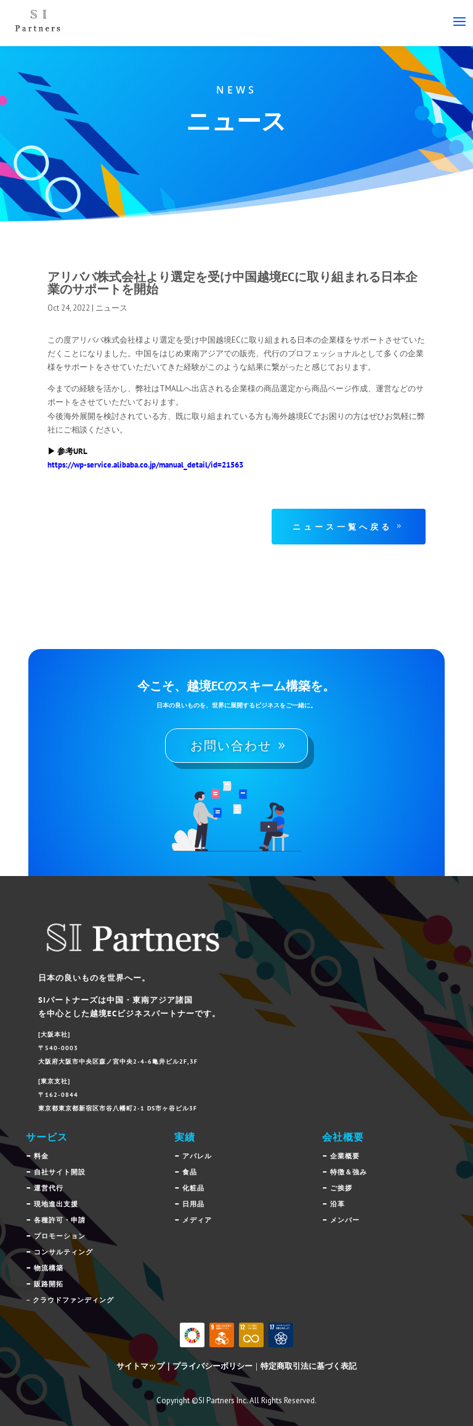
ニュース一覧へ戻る (342, 526)
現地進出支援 (56, 1204)
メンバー (345, 1220)
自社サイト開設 (60, 1172)
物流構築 (48, 1268)
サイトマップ (140, 1366)
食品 (189, 1172)
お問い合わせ (231, 745)
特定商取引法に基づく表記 (309, 1366)
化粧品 (193, 1188)
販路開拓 (48, 1284)
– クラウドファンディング (70, 1300)
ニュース (111, 308)
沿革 (337, 1204)
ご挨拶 (341, 1188)
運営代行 (48, 1188)
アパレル (197, 1156)
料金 (41, 1156)
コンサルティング (63, 1252)
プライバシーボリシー (212, 1366)
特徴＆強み (348, 1172)
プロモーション (60, 1236)
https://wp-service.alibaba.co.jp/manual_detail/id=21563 (145, 465)
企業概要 (345, 1156)
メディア (197, 1220)
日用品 (193, 1204)
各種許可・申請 (60, 1220)
